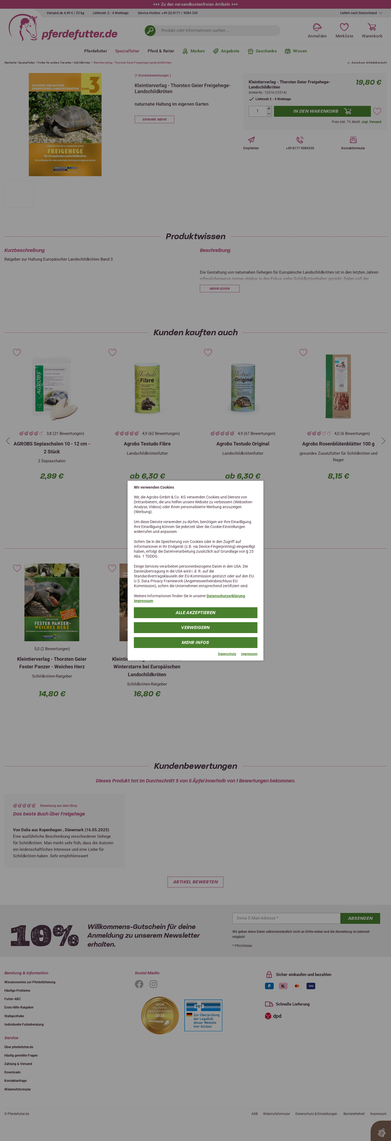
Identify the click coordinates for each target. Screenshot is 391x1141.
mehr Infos (195, 642)
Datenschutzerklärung (226, 596)
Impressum (143, 601)
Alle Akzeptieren (195, 612)
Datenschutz (227, 654)
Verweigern (195, 627)
